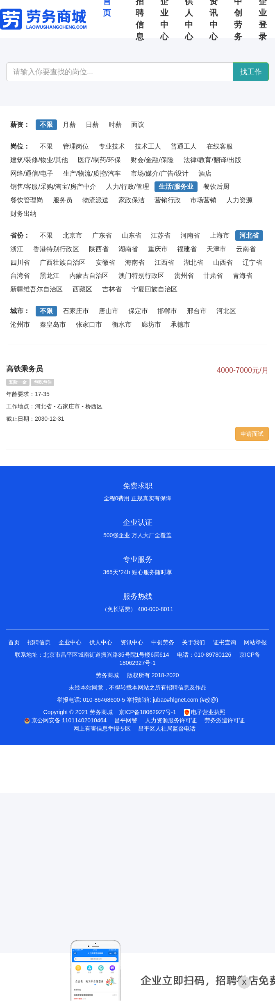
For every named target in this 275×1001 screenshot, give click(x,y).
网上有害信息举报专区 (102, 728)
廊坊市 (151, 324)
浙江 (16, 248)
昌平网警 (125, 720)
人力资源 (239, 200)
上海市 (220, 235)
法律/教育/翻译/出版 (212, 159)
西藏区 (82, 289)
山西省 (223, 262)
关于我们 (193, 642)
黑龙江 (49, 275)
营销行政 (168, 200)
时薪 (115, 124)
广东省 (102, 235)
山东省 (131, 235)
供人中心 (100, 642)
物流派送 (95, 200)
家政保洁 (131, 200)
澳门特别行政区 (141, 275)
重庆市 (158, 248)
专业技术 (112, 146)
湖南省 (128, 248)
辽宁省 (252, 262)
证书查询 (224, 642)
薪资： (20, 124)
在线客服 (220, 146)
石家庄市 (76, 310)
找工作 (251, 72)
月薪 (69, 124)
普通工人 (183, 146)
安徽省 (105, 262)
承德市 (180, 324)
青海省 (242, 275)
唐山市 (108, 310)
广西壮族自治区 (63, 262)
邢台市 (197, 310)
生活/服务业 (176, 186)
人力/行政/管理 (127, 186)
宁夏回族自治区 (154, 289)
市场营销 (203, 200)
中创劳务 (162, 642)
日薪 (92, 124)
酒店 (204, 173)
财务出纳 (23, 213)
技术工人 (148, 146)
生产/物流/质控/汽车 (92, 173)
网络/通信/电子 (31, 173)
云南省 (246, 248)
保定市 (138, 310)
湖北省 (193, 262)
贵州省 (184, 275)
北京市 (72, 235)
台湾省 (20, 275)
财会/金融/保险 (152, 159)
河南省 (190, 235)
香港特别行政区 (56, 248)
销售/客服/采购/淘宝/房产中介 (53, 186)
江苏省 (160, 235)
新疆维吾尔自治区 (36, 289)
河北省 (249, 235)
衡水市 (122, 324)
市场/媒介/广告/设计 (160, 173)
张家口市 (89, 324)
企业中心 (70, 642)
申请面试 (252, 434)
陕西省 (99, 248)
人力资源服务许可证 (171, 720)
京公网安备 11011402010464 (65, 720)
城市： (20, 310)
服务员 (63, 200)
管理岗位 (76, 146)
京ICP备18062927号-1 (147, 712)
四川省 (20, 262)
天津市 (216, 248)
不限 (46, 124)
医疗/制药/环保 (99, 159)
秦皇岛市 (53, 324)
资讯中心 (131, 642)
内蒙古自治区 (89, 275)
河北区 (226, 310)
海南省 (135, 262)
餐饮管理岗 (26, 200)
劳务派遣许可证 (225, 720)
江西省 (164, 262)
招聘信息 (38, 642)
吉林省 (112, 289)
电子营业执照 (205, 712)
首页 (14, 642)
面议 (137, 124)
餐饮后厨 (216, 186)
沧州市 (20, 324)
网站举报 (255, 642)
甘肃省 (213, 275)
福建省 (187, 248)
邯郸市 (167, 310)
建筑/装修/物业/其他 (39, 159)
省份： (20, 235)
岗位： (20, 146)
